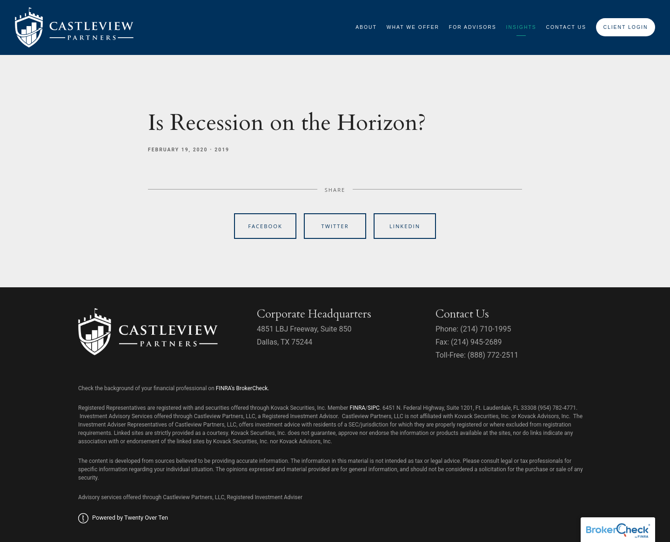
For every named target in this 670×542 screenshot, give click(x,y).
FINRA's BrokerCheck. (242, 388)
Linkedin (404, 226)
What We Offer (413, 27)
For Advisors (472, 27)
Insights (521, 27)
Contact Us (566, 27)
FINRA (357, 408)
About (366, 27)
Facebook (265, 226)
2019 (221, 150)
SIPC (374, 408)
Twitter (334, 226)
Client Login (625, 27)
